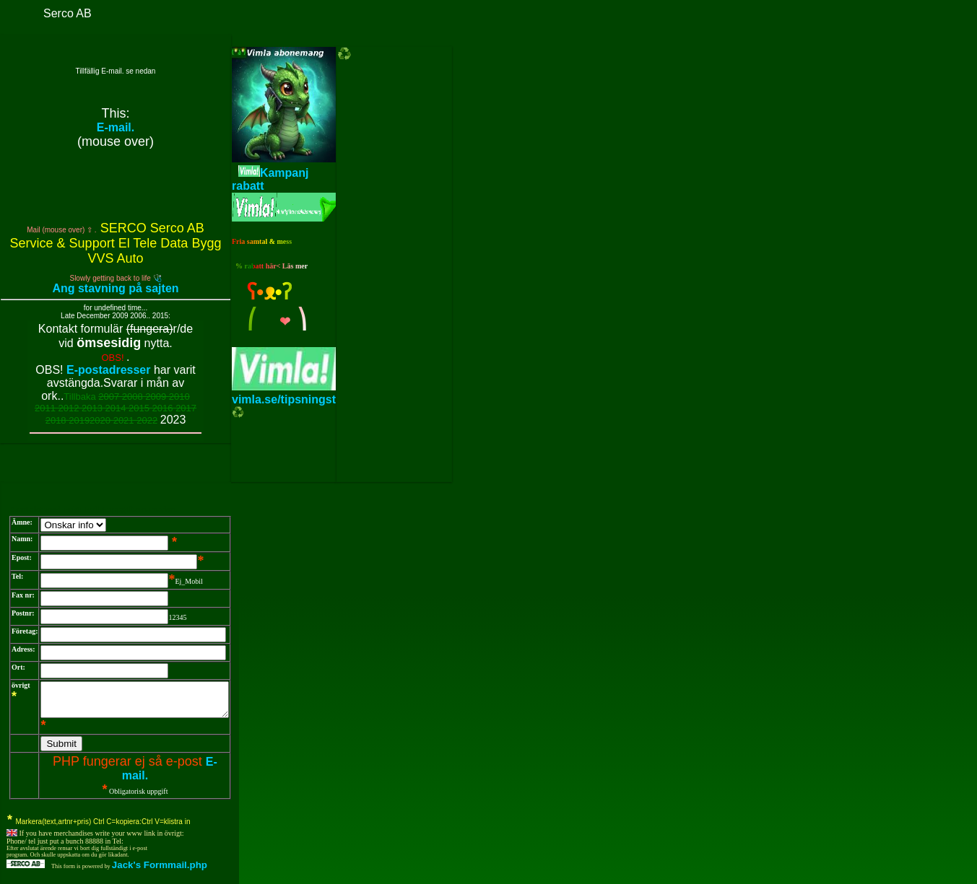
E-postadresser (108, 370)
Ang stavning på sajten (115, 288)
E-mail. (115, 127)
